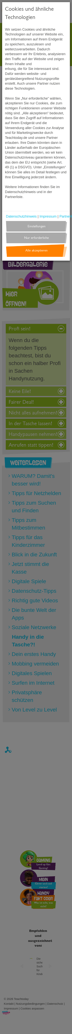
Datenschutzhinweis (21, 216)
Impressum (48, 216)
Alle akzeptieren (36, 250)
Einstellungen (37, 226)
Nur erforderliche (36, 238)
